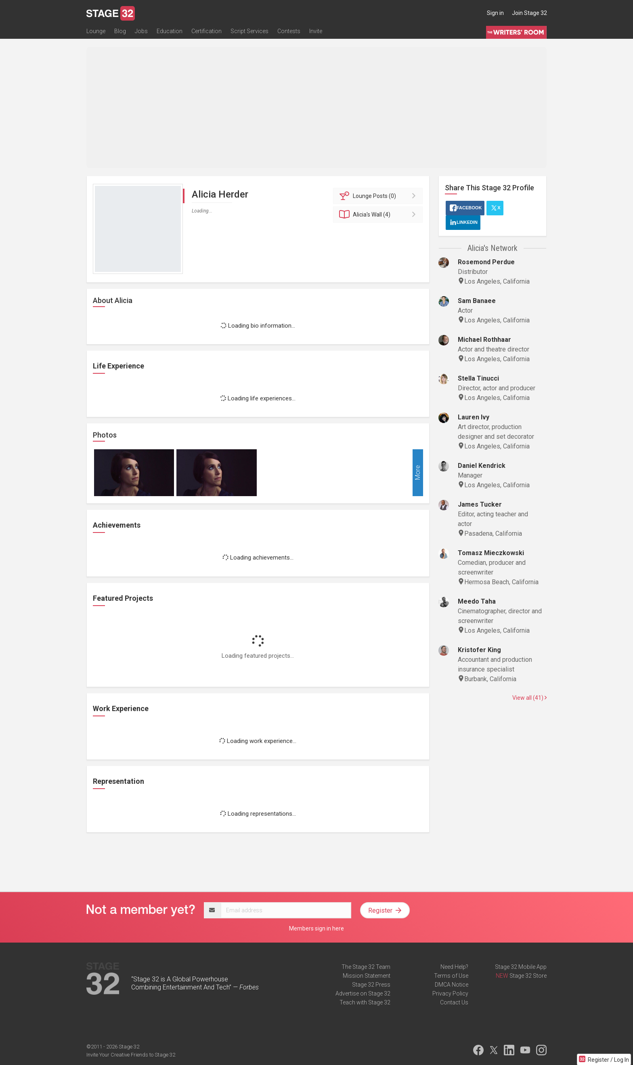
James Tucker (480, 504)
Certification (206, 31)
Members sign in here (316, 928)
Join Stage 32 (529, 13)
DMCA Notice (451, 984)
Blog (120, 31)
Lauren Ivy (473, 417)
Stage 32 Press (371, 984)
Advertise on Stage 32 (362, 993)
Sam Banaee (477, 301)
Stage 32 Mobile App (521, 967)
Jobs (141, 31)
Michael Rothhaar (484, 339)
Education (169, 31)
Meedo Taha (477, 601)
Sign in (495, 13)
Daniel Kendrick (481, 465)
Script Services (249, 31)
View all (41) (529, 698)
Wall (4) (379, 214)
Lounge (95, 31)
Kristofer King (479, 650)
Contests (288, 31)
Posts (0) (379, 196)
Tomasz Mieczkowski (491, 553)
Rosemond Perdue (486, 262)
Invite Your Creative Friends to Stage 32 (130, 1055)
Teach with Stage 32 (365, 1002)
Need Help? (454, 967)
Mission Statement (366, 975)
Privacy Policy (450, 993)
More (417, 472)
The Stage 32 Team (366, 967)
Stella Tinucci (478, 378)
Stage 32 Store (528, 975)
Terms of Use (451, 975)
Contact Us (454, 1002)
